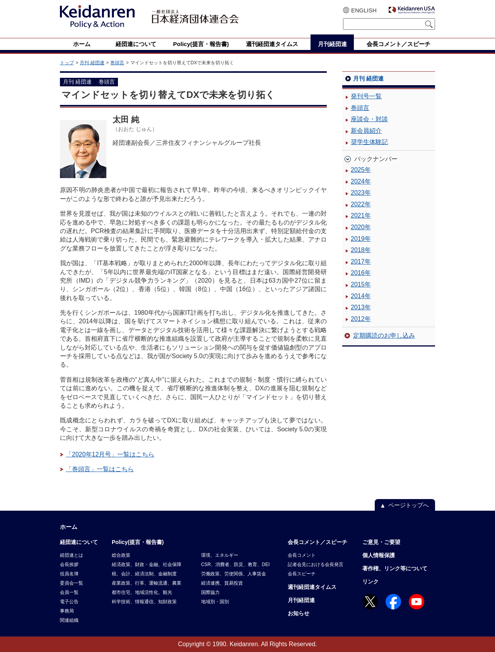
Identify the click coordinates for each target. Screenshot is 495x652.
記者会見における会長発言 (315, 564)
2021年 (361, 215)
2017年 (361, 261)
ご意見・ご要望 (381, 542)
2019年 (361, 238)
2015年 (361, 284)
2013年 (361, 307)
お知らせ (298, 613)
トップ (67, 62)
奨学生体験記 (369, 142)
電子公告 (69, 601)
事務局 (67, 611)
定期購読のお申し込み (384, 335)
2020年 (361, 227)
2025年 (361, 169)
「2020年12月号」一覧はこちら (110, 454)
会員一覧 (69, 592)
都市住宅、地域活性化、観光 (142, 592)
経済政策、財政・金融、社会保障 (146, 564)
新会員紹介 (366, 130)
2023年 (361, 192)
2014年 (361, 296)
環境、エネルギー (219, 555)
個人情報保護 (378, 555)
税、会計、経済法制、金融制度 (144, 574)
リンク (370, 581)
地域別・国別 (215, 601)
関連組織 (69, 620)
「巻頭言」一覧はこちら (100, 469)
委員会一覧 (71, 583)
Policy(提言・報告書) (138, 542)
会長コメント (302, 555)
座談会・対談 (369, 119)
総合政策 (121, 555)
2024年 (361, 181)
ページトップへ (408, 505)
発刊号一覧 (366, 96)
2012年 (361, 319)
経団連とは (71, 555)
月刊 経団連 (92, 62)
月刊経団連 (301, 600)
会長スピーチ (302, 574)
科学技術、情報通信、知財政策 (144, 601)
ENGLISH (364, 10)
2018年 (361, 250)
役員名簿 (69, 574)
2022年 (361, 204)
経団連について (79, 542)
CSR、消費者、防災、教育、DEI (235, 564)
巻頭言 (117, 62)
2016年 (361, 272)
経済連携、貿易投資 (222, 583)
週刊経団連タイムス (312, 587)
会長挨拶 (69, 564)
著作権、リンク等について (394, 568)
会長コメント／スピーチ (317, 542)
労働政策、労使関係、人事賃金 (233, 574)
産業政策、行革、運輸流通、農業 (146, 583)
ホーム (68, 526)
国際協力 (210, 592)
